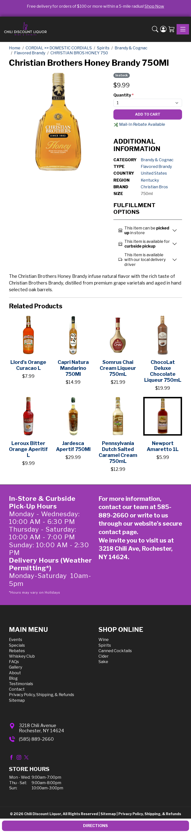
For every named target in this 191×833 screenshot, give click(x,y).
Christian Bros (154, 187)
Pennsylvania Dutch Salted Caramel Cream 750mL (118, 452)
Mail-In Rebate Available (139, 124)
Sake (103, 661)
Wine (103, 639)
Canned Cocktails (115, 650)
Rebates (17, 650)
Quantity (123, 95)
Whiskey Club (22, 656)
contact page (117, 532)
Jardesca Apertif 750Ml (73, 446)
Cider (103, 656)
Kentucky (150, 180)
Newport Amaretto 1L (163, 446)
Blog (13, 678)
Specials (17, 645)
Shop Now (154, 6)
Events (15, 639)
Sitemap (17, 700)
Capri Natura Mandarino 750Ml (73, 368)
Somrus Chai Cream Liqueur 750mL (118, 368)
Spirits (104, 645)
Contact (17, 689)
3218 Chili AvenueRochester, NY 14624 (41, 728)
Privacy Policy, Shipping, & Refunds (41, 694)
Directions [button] (95, 825)
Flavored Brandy (156, 166)
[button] (155, 29)
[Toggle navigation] (183, 29)
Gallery (15, 667)
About (15, 673)
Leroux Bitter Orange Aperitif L (28, 449)
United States (154, 173)
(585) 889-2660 (36, 739)
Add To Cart (147, 114)
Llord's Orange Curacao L (28, 365)
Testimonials (21, 683)
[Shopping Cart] (171, 29)
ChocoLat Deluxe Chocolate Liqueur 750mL (162, 371)
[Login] (163, 29)
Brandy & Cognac (157, 160)
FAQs (14, 661)
